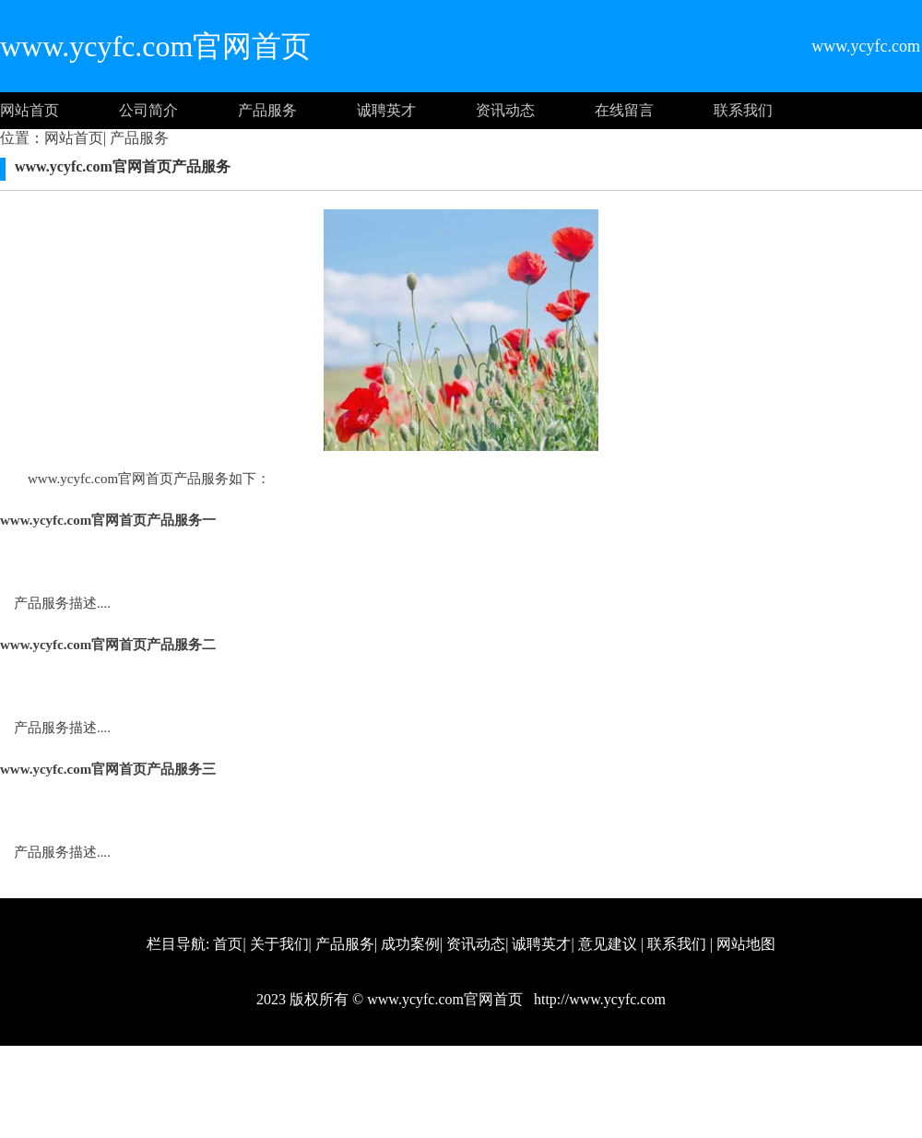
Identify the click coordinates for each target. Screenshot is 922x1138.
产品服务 (267, 110)
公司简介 (148, 110)
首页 (227, 944)
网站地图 (745, 944)
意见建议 (607, 944)
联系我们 (743, 110)
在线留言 (624, 110)
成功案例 (410, 944)
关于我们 (279, 944)
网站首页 (29, 110)
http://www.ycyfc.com (598, 999)
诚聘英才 (386, 110)
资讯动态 (505, 110)
